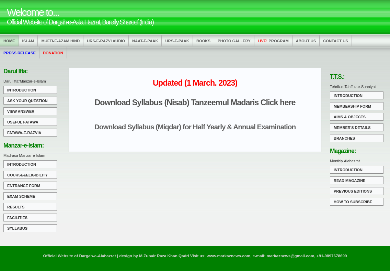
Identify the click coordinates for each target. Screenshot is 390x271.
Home (9, 41)
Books (203, 41)
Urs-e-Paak (177, 41)
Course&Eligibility (27, 175)
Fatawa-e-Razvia (24, 133)
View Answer (20, 111)
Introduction (21, 90)
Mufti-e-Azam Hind (60, 41)
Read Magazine (349, 180)
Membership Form (352, 106)
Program (273, 41)
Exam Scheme (21, 196)
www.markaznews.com (228, 255)
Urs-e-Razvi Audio (106, 41)
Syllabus (17, 228)
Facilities (17, 218)
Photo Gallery (234, 41)
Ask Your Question (27, 101)
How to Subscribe (353, 202)
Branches (344, 138)
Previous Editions (353, 191)
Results (15, 207)
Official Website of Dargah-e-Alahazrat (79, 255)
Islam (28, 41)
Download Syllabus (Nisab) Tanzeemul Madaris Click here (194, 102)
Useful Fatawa (22, 122)
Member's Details (352, 128)
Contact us (335, 41)
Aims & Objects (350, 117)
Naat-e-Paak (145, 41)
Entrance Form (23, 186)
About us (306, 41)
